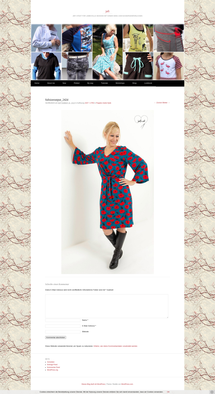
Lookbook (148, 83)
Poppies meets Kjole (103, 103)
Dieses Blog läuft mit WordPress (93, 384)
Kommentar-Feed (53, 367)
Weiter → (166, 103)
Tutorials (104, 83)
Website (85, 332)
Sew (64, 83)
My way (90, 83)
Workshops (120, 83)
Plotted (76, 83)
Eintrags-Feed (52, 365)
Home (37, 83)
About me (51, 83)
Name (85, 320)
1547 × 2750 (89, 103)
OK (168, 392)
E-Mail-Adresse (89, 326)
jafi (107, 11)
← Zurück (158, 103)
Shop (134, 83)
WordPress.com (127, 384)
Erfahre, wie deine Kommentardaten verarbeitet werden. (116, 346)
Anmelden (50, 362)
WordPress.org (52, 370)
